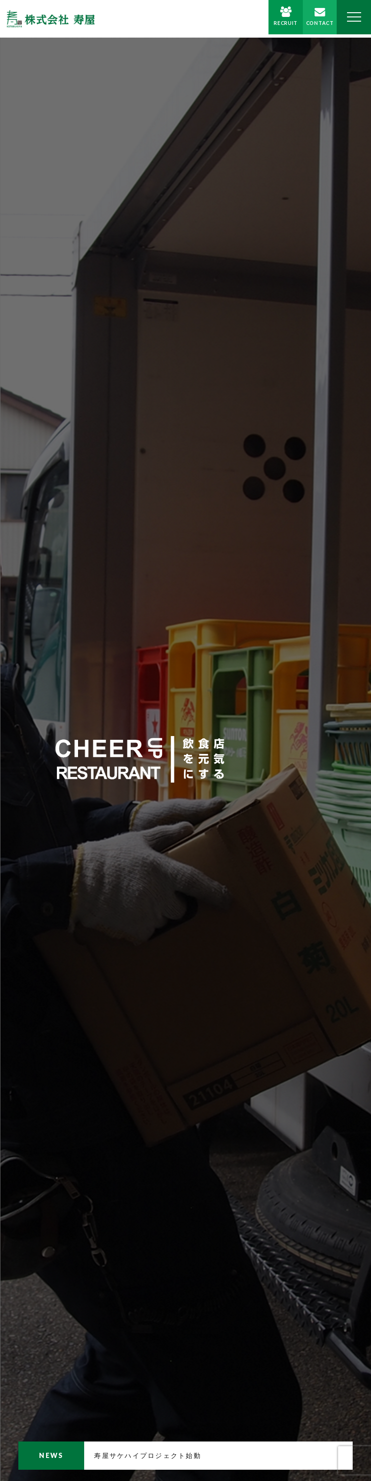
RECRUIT (277, 26)
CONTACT (315, 26)
